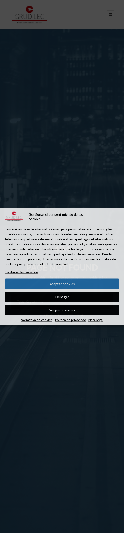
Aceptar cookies (62, 284)
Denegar (62, 297)
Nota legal (95, 320)
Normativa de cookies (36, 320)
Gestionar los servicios (21, 272)
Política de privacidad (70, 320)
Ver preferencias (62, 310)
